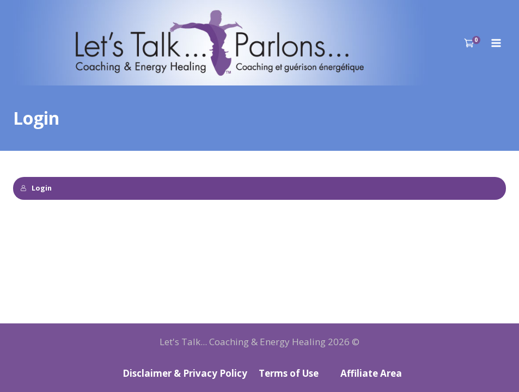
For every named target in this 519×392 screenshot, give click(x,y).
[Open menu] (496, 42)
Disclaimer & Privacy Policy (185, 373)
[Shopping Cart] (472, 43)
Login (36, 188)
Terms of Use (289, 373)
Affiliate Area (371, 373)
